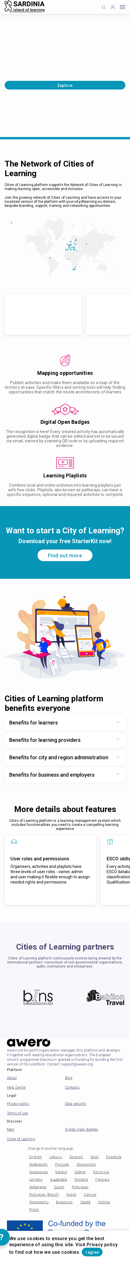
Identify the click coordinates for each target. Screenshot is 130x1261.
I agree (92, 1252)
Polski (34, 1210)
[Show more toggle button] (118, 723)
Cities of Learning (21, 1139)
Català (85, 1202)
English (35, 1157)
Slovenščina (86, 1165)
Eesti (95, 1157)
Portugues (80, 1187)
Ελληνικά (101, 1172)
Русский (62, 1165)
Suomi (59, 1187)
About (12, 1078)
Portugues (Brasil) (44, 1195)
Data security (75, 1104)
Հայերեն (58, 1180)
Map (10, 1129)
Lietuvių (55, 1157)
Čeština (104, 1202)
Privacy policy (18, 1104)
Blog (69, 1078)
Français (102, 1180)
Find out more (65, 555)
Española (113, 1157)
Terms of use (17, 1113)
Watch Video (65, 99)
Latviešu (35, 1180)
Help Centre (16, 1087)
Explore (65, 85)
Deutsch (76, 1157)
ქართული (38, 1187)
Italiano (61, 1172)
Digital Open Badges (82, 1129)
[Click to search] (103, 7)
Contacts (72, 1087)
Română (81, 1180)
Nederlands (38, 1165)
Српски (90, 1195)
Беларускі (64, 1202)
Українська (38, 1172)
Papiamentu (39, 1202)
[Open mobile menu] (122, 7)
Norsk (71, 1195)
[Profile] (112, 7)
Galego (80, 1172)
